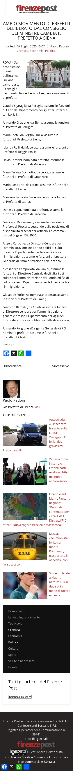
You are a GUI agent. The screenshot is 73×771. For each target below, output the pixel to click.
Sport (12, 655)
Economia (37, 51)
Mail (37, 407)
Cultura (13, 648)
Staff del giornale (36, 739)
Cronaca (22, 51)
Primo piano (16, 611)
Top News (15, 624)
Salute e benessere (21, 661)
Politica (50, 51)
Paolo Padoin (59, 46)
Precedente (13, 366)
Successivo (60, 366)
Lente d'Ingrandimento (24, 617)
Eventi (12, 667)
